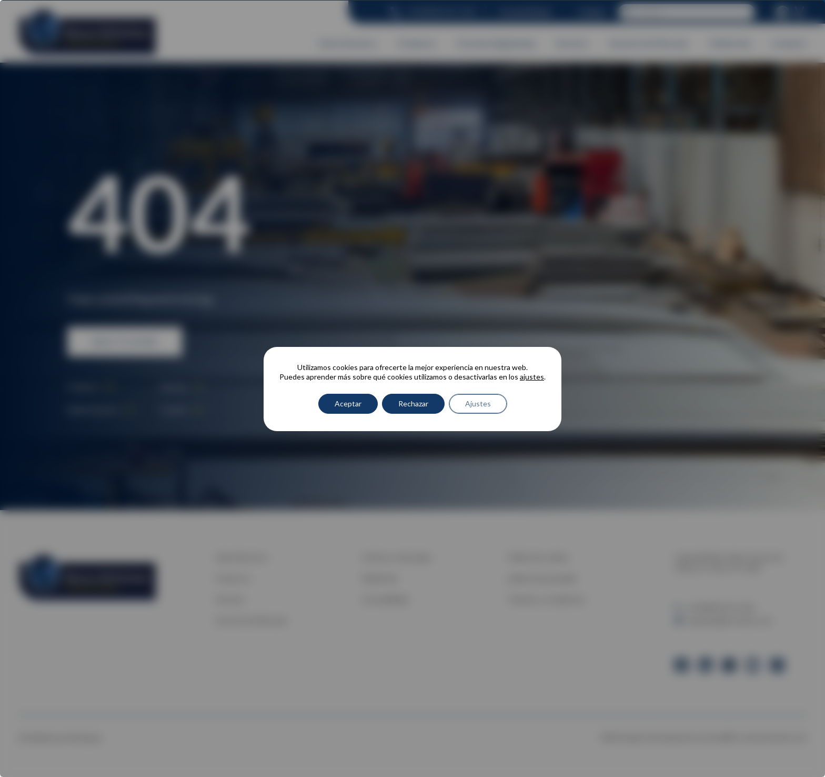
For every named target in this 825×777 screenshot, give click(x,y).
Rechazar (413, 403)
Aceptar (348, 403)
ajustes (532, 376)
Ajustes (478, 403)
